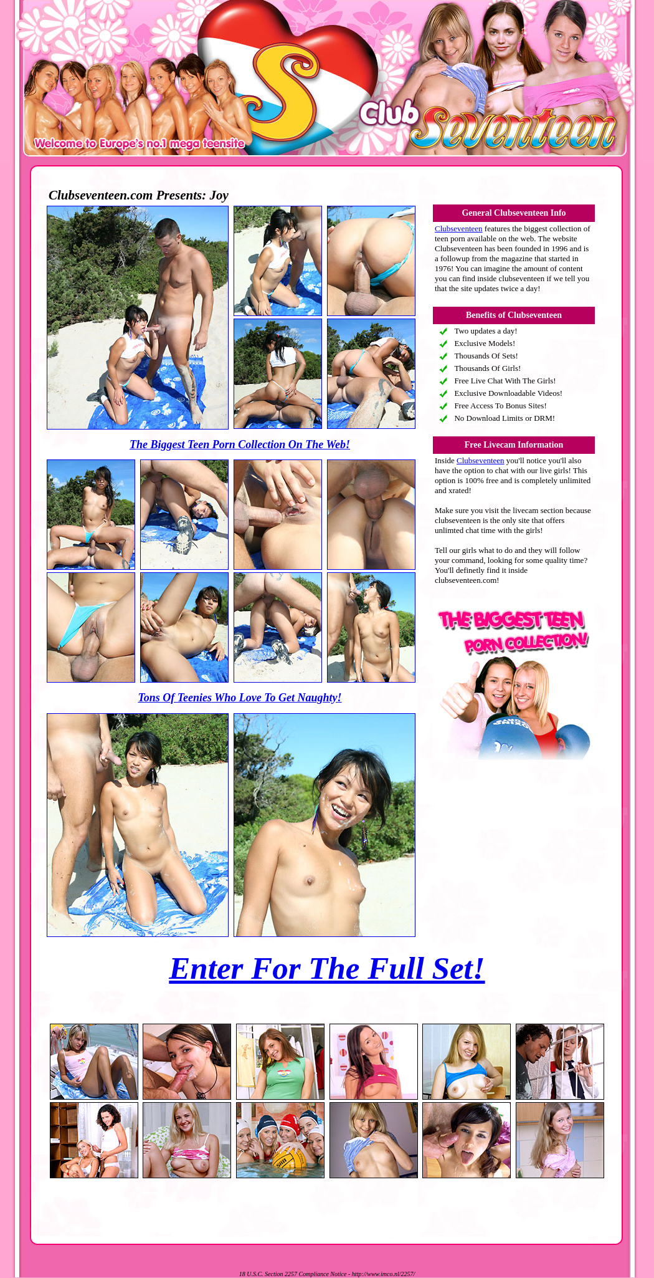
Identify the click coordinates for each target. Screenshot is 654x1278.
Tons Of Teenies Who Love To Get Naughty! (239, 697)
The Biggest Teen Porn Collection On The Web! (240, 444)
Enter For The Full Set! (327, 968)
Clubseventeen (459, 228)
